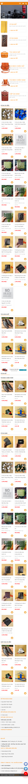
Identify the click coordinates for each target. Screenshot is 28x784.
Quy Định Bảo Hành (6, 707)
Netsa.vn (17, 775)
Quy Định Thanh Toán (7, 701)
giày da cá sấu (8, 727)
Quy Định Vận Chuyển (7, 704)
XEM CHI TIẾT (14, 30)
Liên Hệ (3, 709)
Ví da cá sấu (5, 715)
